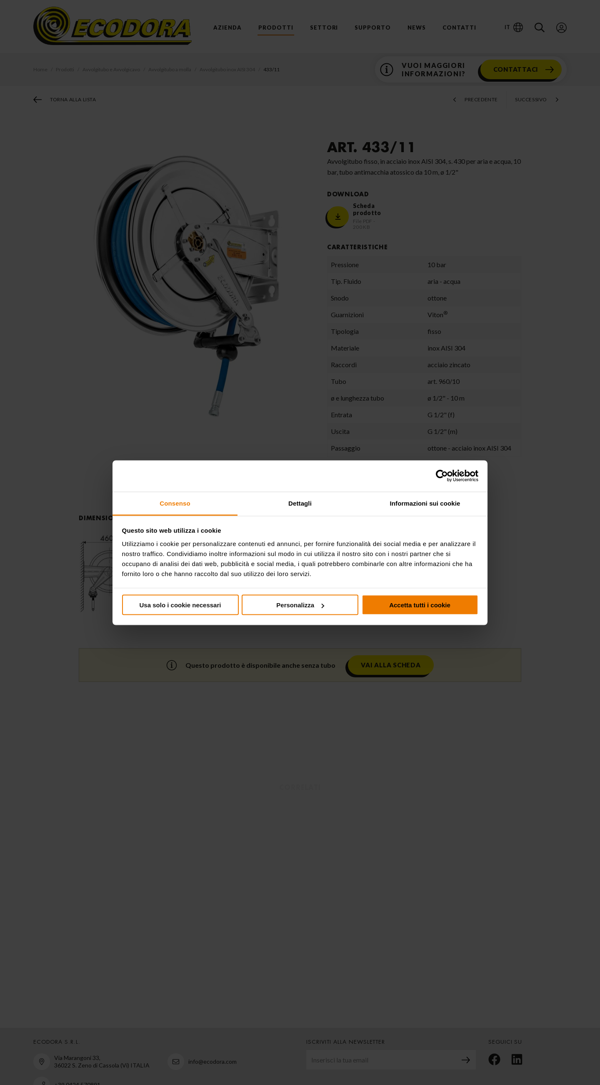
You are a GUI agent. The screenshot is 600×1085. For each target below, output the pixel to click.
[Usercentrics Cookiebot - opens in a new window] (441, 476)
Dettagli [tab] (300, 502)
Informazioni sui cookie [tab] (425, 502)
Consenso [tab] (175, 502)
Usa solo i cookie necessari (180, 605)
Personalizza (300, 605)
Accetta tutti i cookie (419, 605)
